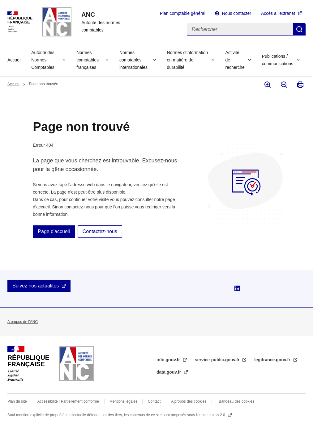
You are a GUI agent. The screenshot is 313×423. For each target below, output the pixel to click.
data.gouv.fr (169, 372)
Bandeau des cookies (236, 401)
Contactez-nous (100, 231)
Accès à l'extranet (278, 13)
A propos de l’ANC (22, 322)
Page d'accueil (54, 231)
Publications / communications (277, 60)
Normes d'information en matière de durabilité (187, 60)
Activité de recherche (235, 60)
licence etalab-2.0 (211, 415)
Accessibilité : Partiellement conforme (68, 401)
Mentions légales (123, 401)
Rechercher (299, 29)
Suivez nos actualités (35, 285)
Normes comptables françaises (87, 60)
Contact (154, 401)
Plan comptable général (182, 13)
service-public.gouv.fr (218, 359)
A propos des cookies (188, 401)
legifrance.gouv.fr (272, 359)
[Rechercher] (240, 29)
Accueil (14, 59)
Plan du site (17, 401)
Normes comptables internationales (133, 60)
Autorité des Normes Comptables (42, 60)
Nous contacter (236, 13)
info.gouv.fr (168, 359)
